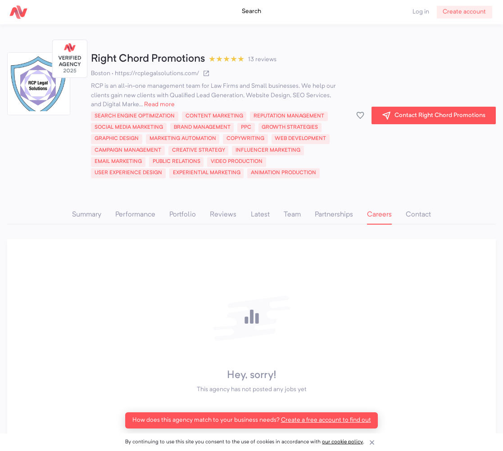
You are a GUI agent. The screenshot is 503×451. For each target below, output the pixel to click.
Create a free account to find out (326, 420)
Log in (420, 12)
